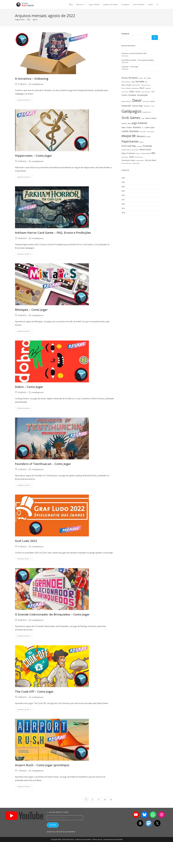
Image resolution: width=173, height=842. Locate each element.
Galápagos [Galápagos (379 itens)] (131, 111)
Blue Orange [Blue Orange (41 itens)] (126, 85)
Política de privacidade (83, 839)
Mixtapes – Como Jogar (31, 310)
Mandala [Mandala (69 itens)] (134, 131)
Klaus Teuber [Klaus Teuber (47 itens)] (127, 127)
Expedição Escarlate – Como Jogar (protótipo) (138, 60)
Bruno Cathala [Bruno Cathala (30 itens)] (126, 88)
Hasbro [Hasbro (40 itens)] (124, 123)
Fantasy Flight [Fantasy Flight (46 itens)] (137, 106)
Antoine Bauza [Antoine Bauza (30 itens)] (126, 82)
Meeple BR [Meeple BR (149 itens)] (129, 136)
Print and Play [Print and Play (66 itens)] (129, 145)
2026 (123, 178)
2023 (123, 191)
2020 (123, 204)
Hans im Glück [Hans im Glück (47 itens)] (150, 118)
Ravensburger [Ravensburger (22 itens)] (135, 149)
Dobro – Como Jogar (29, 387)
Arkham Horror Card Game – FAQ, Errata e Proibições (53, 233)
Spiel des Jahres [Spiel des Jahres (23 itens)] (139, 157)
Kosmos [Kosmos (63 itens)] (137, 127)
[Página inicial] (19, 19)
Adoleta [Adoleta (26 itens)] (141, 78)
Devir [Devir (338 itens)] (137, 100)
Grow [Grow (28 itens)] (142, 118)
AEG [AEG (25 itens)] (145, 78)
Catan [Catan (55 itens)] (131, 91)
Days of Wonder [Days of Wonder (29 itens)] (126, 101)
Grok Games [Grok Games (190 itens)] (131, 117)
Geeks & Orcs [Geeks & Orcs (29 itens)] (146, 112)
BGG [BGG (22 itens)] (146, 82)
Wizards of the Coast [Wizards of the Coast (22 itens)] (126, 163)
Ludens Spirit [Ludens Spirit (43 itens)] (149, 127)
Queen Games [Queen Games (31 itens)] (126, 150)
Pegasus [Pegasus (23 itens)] (142, 142)
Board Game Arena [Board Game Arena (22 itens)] (145, 85)
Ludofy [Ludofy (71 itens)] (125, 131)
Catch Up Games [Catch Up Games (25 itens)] (146, 92)
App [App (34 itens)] (133, 82)
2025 (123, 182)
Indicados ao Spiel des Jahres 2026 (134, 53)
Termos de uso (97, 839)
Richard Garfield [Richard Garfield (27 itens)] (145, 153)
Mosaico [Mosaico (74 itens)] (141, 136)
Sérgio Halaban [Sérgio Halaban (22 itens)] (140, 160)
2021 (123, 200)
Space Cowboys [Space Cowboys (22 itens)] (125, 157)
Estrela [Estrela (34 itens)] (152, 101)
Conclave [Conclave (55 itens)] (132, 95)
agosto (35, 19)
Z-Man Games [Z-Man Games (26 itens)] (136, 163)
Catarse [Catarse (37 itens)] (138, 92)
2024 (123, 187)
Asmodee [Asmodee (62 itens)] (139, 81)
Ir (154, 37)
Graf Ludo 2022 (26, 541)
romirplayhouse (37, 84)
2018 (123, 213)
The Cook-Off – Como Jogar (34, 691)
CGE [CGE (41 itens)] (152, 92)
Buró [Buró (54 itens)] (142, 88)
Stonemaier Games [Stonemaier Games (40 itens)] (129, 160)
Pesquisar (125, 34)
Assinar (52, 825)
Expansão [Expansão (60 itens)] (126, 105)
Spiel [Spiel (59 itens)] (131, 156)
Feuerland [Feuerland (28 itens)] (147, 106)
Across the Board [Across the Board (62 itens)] (130, 77)
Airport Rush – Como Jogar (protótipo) (42, 765)
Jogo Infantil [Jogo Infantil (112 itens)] (139, 123)
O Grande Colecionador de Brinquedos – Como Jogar (52, 614)
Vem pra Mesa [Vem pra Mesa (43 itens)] (150, 160)
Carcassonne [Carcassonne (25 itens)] (125, 92)
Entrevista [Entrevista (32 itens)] (146, 101)
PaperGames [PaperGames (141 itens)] (130, 141)
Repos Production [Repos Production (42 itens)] (128, 153)
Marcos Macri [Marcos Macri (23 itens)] (143, 131)
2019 (123, 208)
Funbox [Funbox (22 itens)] (152, 106)
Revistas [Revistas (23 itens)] (138, 153)
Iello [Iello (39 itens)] (129, 123)
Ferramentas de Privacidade (112, 839)
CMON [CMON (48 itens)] (124, 95)
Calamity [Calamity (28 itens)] (147, 88)
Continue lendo (25, 99)
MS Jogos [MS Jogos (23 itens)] (148, 136)
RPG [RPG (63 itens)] (153, 153)
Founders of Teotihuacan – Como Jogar (43, 464)
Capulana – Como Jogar (130, 67)
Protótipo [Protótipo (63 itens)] (147, 145)
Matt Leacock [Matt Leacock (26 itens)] (150, 131)
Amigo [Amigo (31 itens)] (149, 78)
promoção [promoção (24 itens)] (139, 146)
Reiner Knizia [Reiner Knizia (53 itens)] (145, 149)
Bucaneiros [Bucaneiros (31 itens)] (135, 88)
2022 (123, 195)
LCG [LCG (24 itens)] (143, 127)
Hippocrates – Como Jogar (33, 156)
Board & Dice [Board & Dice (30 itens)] (136, 85)
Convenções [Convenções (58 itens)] (142, 95)
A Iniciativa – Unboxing (31, 78)
